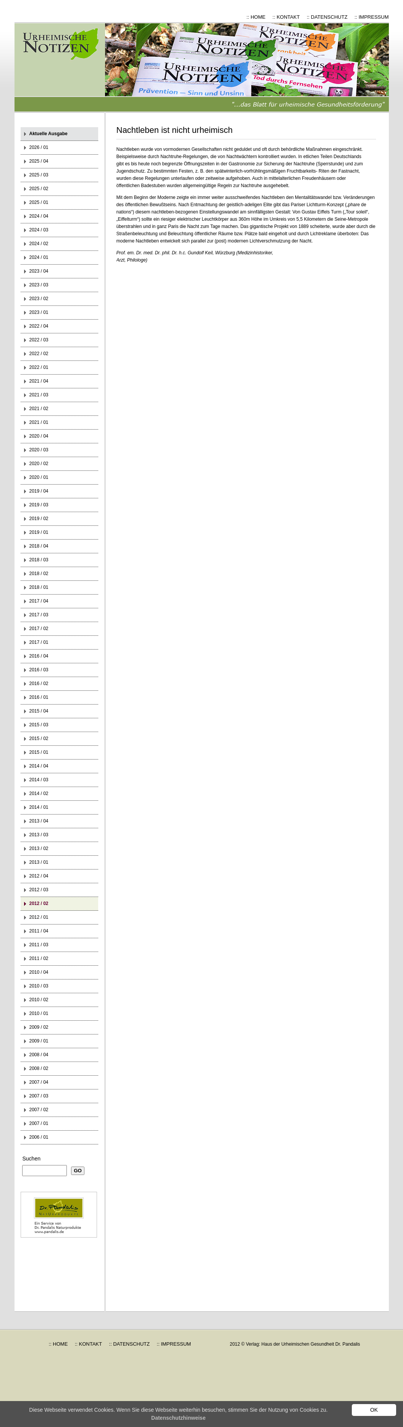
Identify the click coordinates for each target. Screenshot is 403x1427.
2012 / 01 (39, 917)
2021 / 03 (39, 395)
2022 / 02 (39, 353)
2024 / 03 (39, 230)
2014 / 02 (39, 793)
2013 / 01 (39, 862)
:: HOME (255, 17)
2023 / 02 (39, 298)
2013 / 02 (39, 848)
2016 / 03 (39, 669)
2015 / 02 (39, 738)
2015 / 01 (39, 752)
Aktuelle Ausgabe (48, 133)
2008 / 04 (39, 1054)
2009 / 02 (39, 1027)
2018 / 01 (39, 587)
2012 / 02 (39, 903)
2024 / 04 (39, 216)
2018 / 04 (39, 546)
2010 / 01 (39, 1013)
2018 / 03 (39, 559)
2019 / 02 (39, 518)
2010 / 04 (39, 972)
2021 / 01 (39, 422)
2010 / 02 (39, 999)
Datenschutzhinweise (178, 1418)
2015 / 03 (39, 724)
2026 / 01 (39, 147)
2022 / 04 (39, 326)
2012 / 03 (39, 889)
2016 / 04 (39, 656)
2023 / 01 (39, 312)
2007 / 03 (39, 1096)
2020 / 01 (39, 477)
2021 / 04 (39, 381)
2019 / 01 (39, 532)
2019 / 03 (39, 504)
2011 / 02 (39, 958)
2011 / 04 (39, 931)
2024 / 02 (39, 243)
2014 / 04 (39, 766)
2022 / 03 (39, 340)
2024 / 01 (39, 257)
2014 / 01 (39, 807)
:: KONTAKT (285, 17)
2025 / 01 (39, 202)
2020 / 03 (39, 450)
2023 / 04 (39, 271)
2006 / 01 (39, 1137)
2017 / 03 (39, 614)
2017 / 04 (39, 601)
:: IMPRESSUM (371, 17)
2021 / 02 (39, 408)
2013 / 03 (39, 834)
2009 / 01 (39, 1041)
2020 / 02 (39, 463)
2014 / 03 (39, 779)
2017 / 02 (39, 628)
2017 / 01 (39, 642)
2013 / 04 (39, 821)
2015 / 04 (39, 711)
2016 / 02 (39, 683)
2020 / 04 (39, 436)
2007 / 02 (39, 1109)
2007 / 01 (39, 1123)
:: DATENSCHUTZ (327, 17)
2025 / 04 (39, 161)
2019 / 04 (39, 491)
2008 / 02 (39, 1068)
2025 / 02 (39, 188)
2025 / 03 (39, 175)
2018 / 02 (39, 573)
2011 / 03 (39, 944)
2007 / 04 (39, 1082)
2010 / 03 (39, 986)
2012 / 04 (39, 876)
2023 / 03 (39, 285)
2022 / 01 (39, 367)
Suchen (31, 1158)
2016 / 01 (39, 697)
